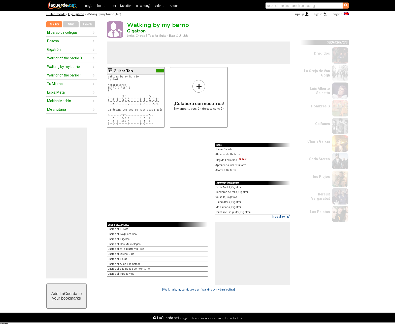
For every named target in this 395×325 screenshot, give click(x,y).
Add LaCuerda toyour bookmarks (66, 296)
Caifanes (322, 124)
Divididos (322, 53)
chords (100, 6)
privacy (204, 318)
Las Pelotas (320, 212)
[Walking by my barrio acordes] (181, 289)
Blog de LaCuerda (231, 160)
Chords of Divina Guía (121, 254)
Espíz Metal (56, 92)
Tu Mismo (55, 84)
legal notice (189, 318)
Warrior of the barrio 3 (64, 58)
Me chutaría (56, 109)
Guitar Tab (123, 70)
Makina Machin (59, 101)
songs (88, 6)
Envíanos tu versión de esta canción (199, 95)
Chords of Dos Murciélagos (124, 244)
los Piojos (321, 177)
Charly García (318, 141)
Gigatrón (54, 50)
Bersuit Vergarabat (320, 196)
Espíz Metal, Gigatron (228, 187)
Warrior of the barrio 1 (64, 75)
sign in (318, 14)
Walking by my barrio (63, 67)
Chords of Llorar (117, 259)
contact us (235, 318)
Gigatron (78, 14)
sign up (299, 14)
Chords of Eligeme (119, 239)
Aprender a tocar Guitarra (230, 165)
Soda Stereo (319, 159)
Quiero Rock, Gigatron (228, 202)
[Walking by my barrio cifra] (218, 289)
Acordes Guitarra (225, 170)
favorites (126, 6)
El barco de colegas (62, 32)
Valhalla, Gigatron (226, 197)
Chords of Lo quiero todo (122, 234)
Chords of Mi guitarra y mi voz (126, 249)
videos (159, 6)
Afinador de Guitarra (227, 154)
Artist (71, 24)
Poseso (53, 41)
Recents (87, 24)
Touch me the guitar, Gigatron (233, 212)
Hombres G (320, 106)
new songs (143, 6)
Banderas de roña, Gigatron (232, 192)
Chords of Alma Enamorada (124, 264)
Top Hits (54, 24)
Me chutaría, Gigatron (228, 207)
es (213, 318)
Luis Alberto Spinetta (320, 91)
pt (224, 318)
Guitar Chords (55, 14)
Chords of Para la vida (121, 273)
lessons (173, 6)
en (219, 318)
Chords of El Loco (118, 229)
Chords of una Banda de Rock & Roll (129, 268)
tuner (112, 6)
